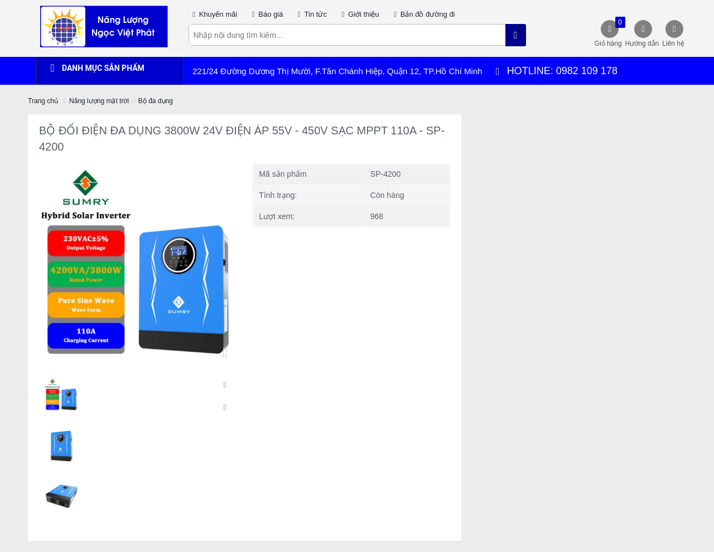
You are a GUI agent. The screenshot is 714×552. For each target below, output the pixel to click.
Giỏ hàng (609, 32)
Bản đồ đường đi (422, 14)
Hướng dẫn (642, 43)
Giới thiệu (358, 14)
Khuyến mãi (213, 14)
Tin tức (310, 14)
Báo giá (265, 14)
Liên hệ (673, 43)
